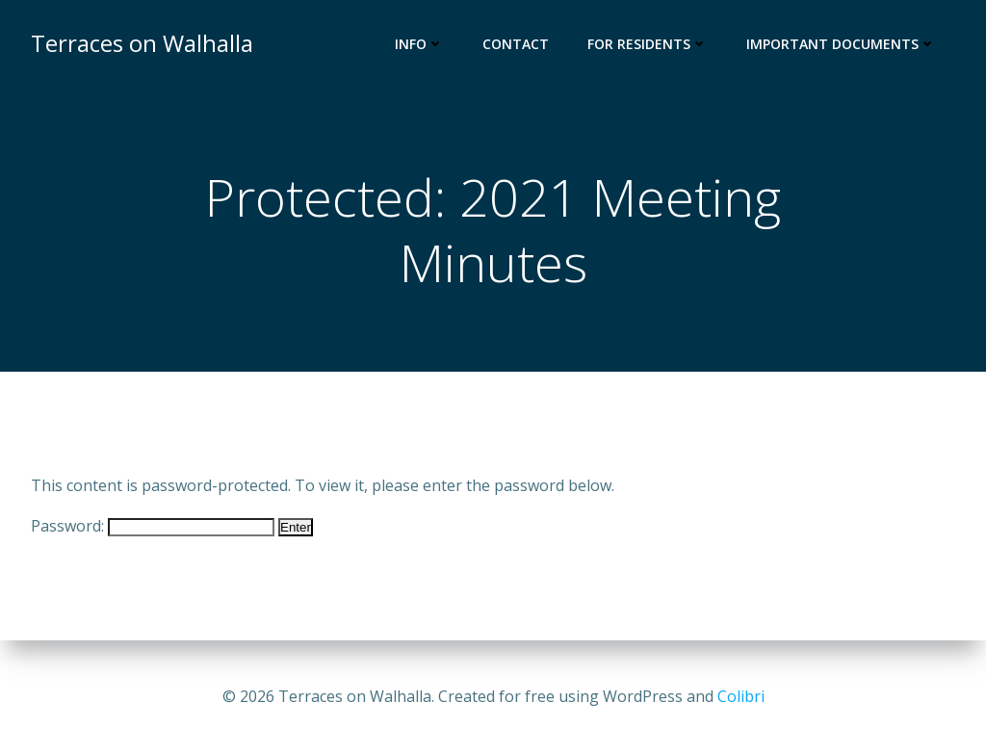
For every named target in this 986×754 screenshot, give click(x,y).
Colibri (741, 696)
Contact (515, 44)
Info (419, 44)
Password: (152, 525)
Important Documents (841, 44)
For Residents (647, 44)
